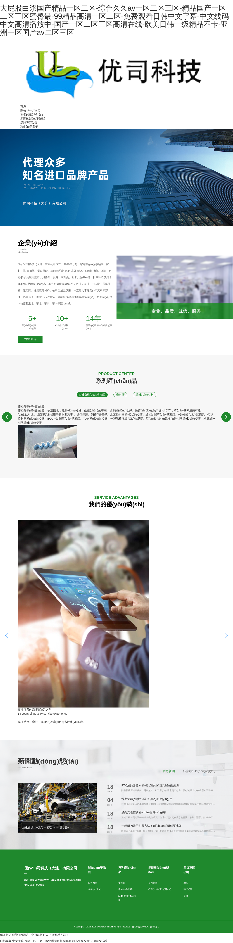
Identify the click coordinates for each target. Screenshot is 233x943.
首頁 (23, 106)
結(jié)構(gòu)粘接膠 (92, 394)
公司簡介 (92, 882)
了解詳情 (30, 339)
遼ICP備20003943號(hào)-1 (145, 926)
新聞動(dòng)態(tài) (32, 118)
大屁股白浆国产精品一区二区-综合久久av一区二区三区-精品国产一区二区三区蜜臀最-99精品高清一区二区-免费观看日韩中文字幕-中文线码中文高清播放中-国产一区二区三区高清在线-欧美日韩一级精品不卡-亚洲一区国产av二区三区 (114, 20)
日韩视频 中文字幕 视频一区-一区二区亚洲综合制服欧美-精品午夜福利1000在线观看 (53, 941)
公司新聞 (168, 771)
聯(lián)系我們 (29, 126)
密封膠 (120, 394)
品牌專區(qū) (28, 122)
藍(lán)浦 (188, 889)
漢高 (186, 882)
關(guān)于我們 (30, 110)
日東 (186, 896)
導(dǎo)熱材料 (145, 394)
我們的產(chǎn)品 (31, 114)
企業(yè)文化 (94, 889)
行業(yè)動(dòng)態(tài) (199, 771)
